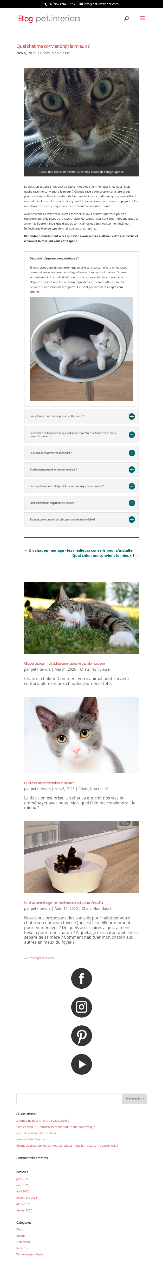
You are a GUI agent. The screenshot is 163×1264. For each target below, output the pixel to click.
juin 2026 (22, 1179)
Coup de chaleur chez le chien (36, 1133)
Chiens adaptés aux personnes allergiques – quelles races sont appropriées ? (67, 1145)
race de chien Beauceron (32, 1139)
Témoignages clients (29, 1254)
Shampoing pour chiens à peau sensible (42, 1120)
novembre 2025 (26, 1197)
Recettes (22, 1248)
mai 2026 (22, 1185)
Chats (45, 52)
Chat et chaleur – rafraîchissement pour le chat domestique (64, 663)
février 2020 (24, 1210)
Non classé (61, 52)
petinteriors (40, 669)
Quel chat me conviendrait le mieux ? (52, 46)
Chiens (20, 1235)
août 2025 (23, 1204)
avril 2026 (22, 1191)
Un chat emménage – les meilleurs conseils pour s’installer (63, 902)
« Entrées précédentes (39, 958)
